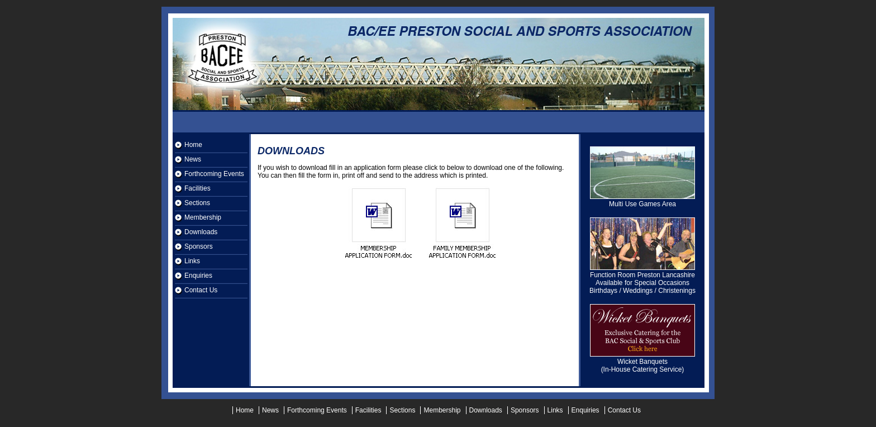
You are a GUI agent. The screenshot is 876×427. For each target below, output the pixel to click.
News (192, 159)
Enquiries (198, 275)
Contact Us (200, 290)
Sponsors (198, 246)
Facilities (197, 188)
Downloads (200, 232)
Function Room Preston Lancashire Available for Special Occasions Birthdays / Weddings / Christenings (642, 280)
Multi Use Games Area (642, 201)
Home (193, 145)
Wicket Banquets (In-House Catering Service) (642, 362)
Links (192, 261)
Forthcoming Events (214, 174)
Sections (197, 203)
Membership (202, 217)
